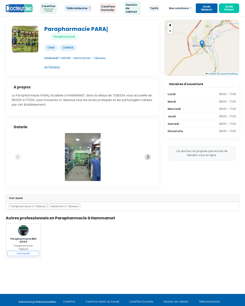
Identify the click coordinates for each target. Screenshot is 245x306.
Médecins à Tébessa (64, 206)
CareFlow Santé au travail (102, 302)
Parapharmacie (64, 37)
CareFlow (48, 8)
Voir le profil (23, 253)
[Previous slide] (18, 157)
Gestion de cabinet (131, 8)
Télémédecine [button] (77, 8)
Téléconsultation (209, 302)
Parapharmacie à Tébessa (28, 206)
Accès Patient (229, 8)
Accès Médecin (206, 8)
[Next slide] (148, 157)
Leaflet (210, 73)
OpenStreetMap (229, 73)
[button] (202, 44)
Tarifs (154, 8)
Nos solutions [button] (179, 8)
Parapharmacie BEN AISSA (23, 240)
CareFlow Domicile (108, 8)
